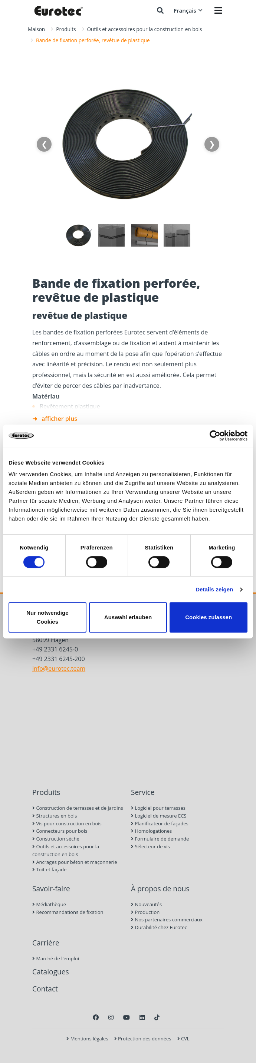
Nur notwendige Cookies (47, 617)
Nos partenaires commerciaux (167, 919)
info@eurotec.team (58, 668)
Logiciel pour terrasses (158, 808)
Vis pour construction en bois (67, 823)
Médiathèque (49, 904)
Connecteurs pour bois (59, 831)
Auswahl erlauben (128, 617)
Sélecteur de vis (150, 846)
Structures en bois (54, 815)
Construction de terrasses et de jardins (77, 808)
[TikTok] (157, 1017)
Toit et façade (49, 869)
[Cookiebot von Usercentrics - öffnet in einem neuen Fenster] (215, 435)
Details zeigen (214, 589)
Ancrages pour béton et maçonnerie (74, 862)
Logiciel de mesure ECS (158, 815)
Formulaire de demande (160, 838)
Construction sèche (55, 838)
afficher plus (59, 419)
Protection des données (142, 1038)
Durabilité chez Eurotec (159, 927)
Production (145, 912)
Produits (66, 29)
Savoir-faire (51, 889)
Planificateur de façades (159, 823)
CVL (183, 1038)
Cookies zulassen (208, 617)
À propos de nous (160, 889)
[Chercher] (160, 10)
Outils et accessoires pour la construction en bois (144, 29)
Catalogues (50, 972)
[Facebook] (96, 1017)
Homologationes (151, 831)
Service (143, 792)
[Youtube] (126, 1017)
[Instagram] (111, 1017)
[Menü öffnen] (218, 10)
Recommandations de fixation (68, 912)
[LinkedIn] (142, 1017)
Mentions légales (87, 1038)
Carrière (45, 943)
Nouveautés (146, 904)
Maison (36, 29)
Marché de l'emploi (55, 958)
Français (188, 10)
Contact (45, 989)
